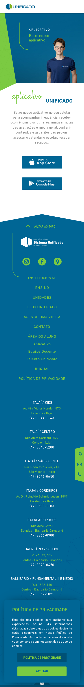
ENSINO (42, 288)
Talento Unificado (42, 359)
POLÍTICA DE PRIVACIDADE (42, 379)
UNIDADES (42, 298)
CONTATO (42, 327)
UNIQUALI (42, 369)
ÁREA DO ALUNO (42, 337)
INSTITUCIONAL (42, 278)
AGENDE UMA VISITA (42, 317)
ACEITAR (42, 671)
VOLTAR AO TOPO (42, 226)
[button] (75, 7)
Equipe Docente (42, 352)
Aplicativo (42, 344)
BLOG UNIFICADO (42, 307)
